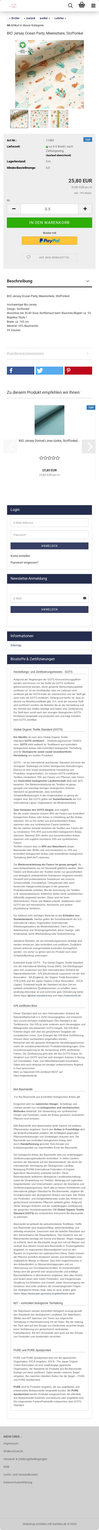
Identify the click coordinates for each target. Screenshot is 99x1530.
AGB (6, 1466)
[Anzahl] (49, 209)
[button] (14, 209)
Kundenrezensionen (25, 353)
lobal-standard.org (41, 995)
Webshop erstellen (35, 1524)
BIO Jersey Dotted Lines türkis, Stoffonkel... (49, 441)
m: (8, 200)
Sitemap (16, 645)
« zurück (29, 18)
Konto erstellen (20, 556)
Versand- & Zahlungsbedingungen (25, 1459)
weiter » (45, 18)
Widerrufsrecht (13, 1451)
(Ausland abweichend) (58, 155)
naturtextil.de (73, 995)
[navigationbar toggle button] (93, 5)
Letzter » (60, 18)
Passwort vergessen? (24, 562)
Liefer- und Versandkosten (20, 1474)
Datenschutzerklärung (17, 1482)
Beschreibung (19, 281)
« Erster (14, 18)
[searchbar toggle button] (70, 5)
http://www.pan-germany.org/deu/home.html (47, 1293)
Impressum (10, 1443)
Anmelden (49, 546)
